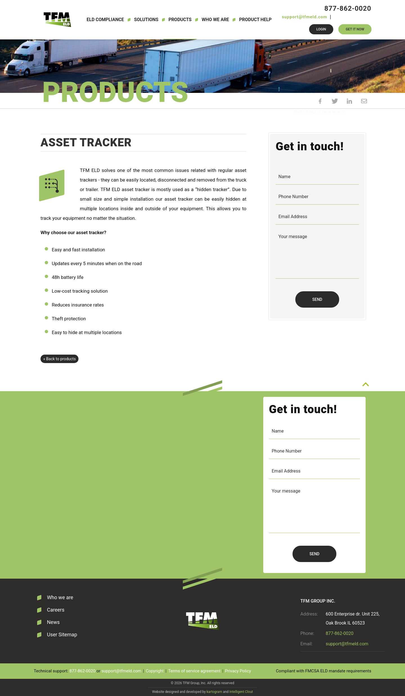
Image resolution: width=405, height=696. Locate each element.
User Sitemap (62, 634)
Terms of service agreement (194, 670)
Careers (55, 610)
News (53, 622)
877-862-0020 (347, 8)
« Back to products (59, 359)
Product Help (255, 19)
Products (180, 19)
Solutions (146, 19)
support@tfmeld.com (304, 16)
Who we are (215, 19)
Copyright (155, 670)
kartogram (214, 692)
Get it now (355, 29)
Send (317, 299)
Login (321, 29)
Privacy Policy (238, 670)
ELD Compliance (105, 19)
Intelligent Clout (241, 692)
